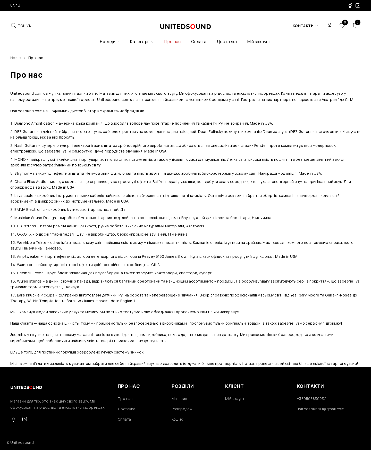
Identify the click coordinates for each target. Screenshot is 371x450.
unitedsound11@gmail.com (320, 408)
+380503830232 (311, 398)
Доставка (126, 408)
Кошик (177, 419)
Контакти (303, 25)
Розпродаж (182, 408)
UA (12, 5)
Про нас (125, 398)
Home (15, 57)
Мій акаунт (234, 398)
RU (17, 5)
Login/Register (329, 25)
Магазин (179, 398)
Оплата (124, 419)
